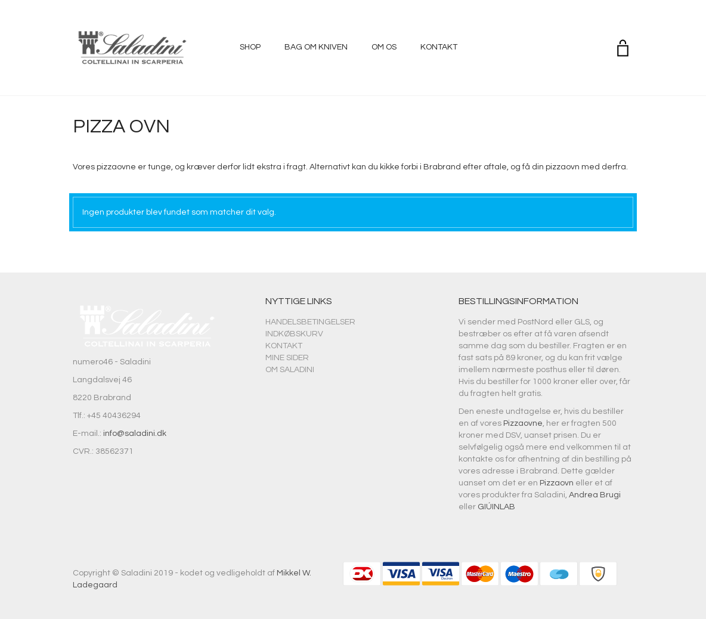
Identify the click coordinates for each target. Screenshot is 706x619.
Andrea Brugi (595, 495)
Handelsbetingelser (310, 322)
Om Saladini (289, 370)
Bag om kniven (316, 47)
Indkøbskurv (294, 334)
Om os (384, 47)
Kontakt (438, 47)
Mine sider (287, 358)
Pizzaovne (523, 423)
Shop (250, 47)
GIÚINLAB (496, 507)
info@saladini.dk (134, 433)
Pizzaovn (557, 483)
